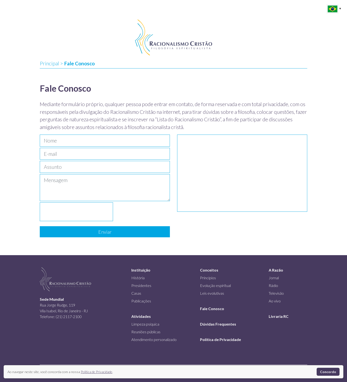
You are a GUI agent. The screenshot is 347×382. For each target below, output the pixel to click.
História (138, 277)
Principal (49, 63)
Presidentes (141, 285)
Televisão (276, 293)
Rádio (273, 285)
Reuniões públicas (145, 331)
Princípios (208, 277)
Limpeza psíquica (145, 324)
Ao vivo (275, 301)
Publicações (141, 301)
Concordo (328, 372)
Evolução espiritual (215, 285)
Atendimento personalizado (154, 339)
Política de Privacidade (96, 372)
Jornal (274, 277)
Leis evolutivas (212, 293)
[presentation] (76, 211)
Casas (136, 293)
